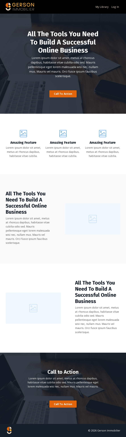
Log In (115, 7)
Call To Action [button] (63, 93)
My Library (102, 7)
